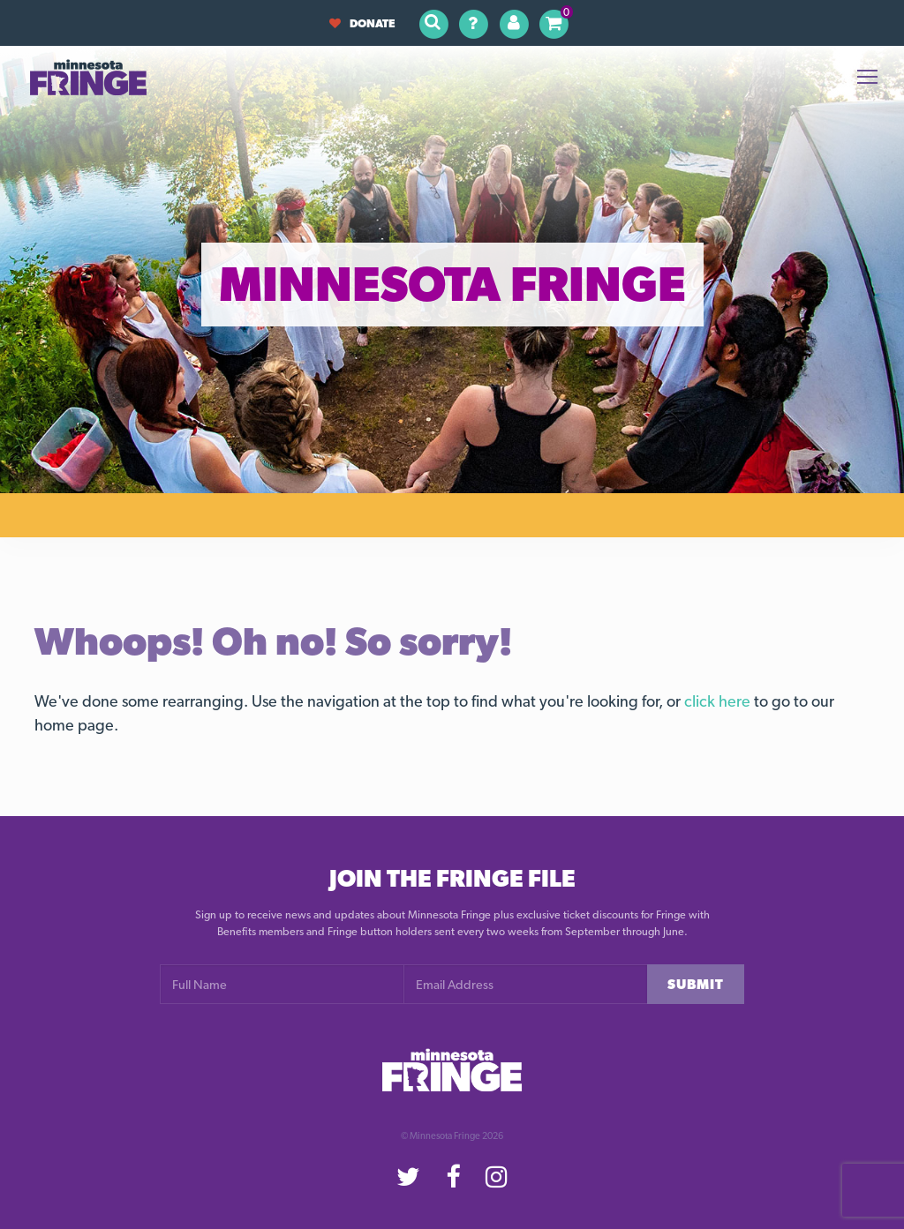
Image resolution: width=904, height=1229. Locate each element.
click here (717, 701)
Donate (362, 23)
